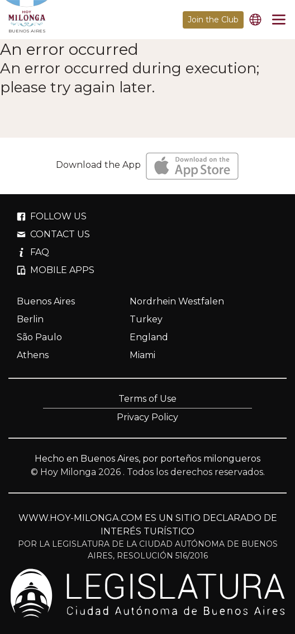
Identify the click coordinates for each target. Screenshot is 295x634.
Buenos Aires (46, 301)
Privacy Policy (147, 417)
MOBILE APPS (55, 270)
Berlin (30, 319)
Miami (142, 355)
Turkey (146, 319)
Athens (33, 355)
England (149, 337)
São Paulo (39, 337)
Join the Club (213, 20)
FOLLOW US (52, 216)
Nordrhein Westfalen (177, 301)
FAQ (33, 252)
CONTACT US (53, 234)
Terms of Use (147, 398)
